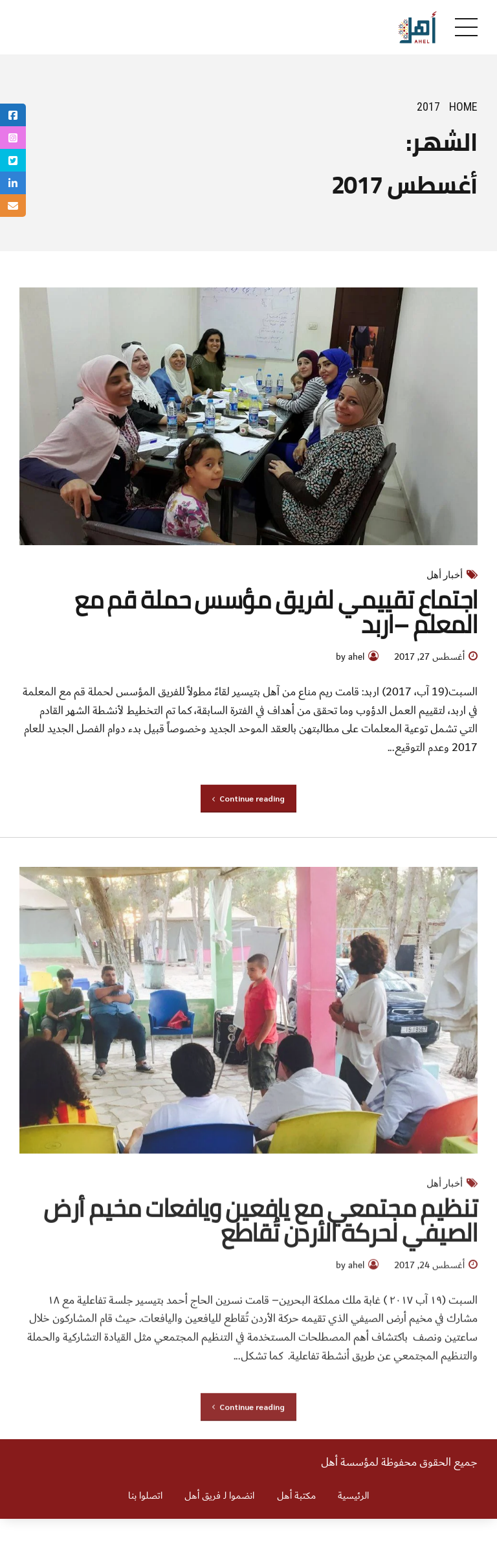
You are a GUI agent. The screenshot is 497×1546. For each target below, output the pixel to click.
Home (463, 106)
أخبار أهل (444, 575)
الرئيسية (353, 1496)
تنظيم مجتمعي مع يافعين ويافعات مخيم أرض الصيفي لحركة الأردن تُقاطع (260, 1229)
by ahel (350, 658)
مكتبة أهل (296, 1496)
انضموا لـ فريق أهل (219, 1496)
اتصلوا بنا (145, 1496)
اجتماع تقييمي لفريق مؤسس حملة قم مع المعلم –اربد (276, 611)
